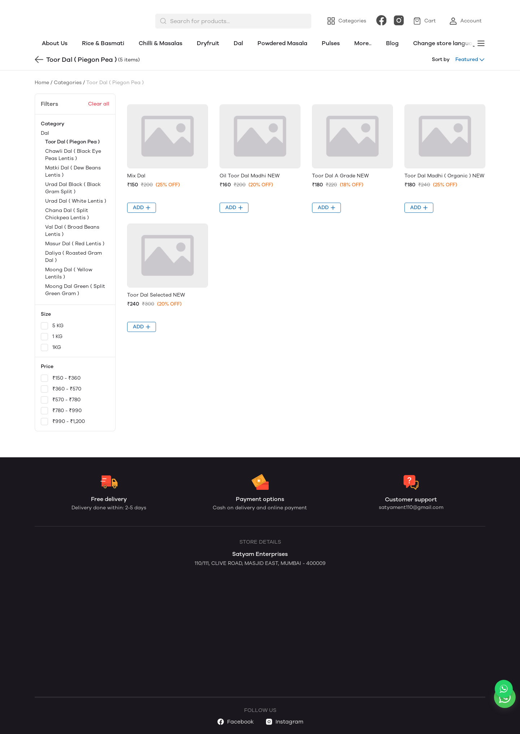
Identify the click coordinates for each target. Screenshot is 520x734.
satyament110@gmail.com (411, 507)
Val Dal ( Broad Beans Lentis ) (72, 230)
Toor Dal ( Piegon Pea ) (72, 142)
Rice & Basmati (103, 43)
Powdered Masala (282, 43)
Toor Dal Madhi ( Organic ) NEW (444, 176)
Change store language (446, 43)
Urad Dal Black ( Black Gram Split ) (73, 188)
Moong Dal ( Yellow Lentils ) (68, 273)
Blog (392, 43)
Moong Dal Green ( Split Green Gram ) (75, 290)
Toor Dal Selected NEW (156, 295)
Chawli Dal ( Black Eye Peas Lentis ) (73, 154)
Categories (68, 82)
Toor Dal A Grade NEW (340, 176)
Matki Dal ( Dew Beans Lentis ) (73, 171)
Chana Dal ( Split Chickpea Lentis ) (67, 214)
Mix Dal (136, 176)
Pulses (331, 43)
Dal (238, 43)
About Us (55, 43)
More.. (363, 43)
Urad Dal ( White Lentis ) (75, 201)
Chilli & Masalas (160, 43)
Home (42, 82)
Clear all (98, 104)
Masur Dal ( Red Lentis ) (74, 244)
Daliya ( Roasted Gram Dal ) (73, 256)
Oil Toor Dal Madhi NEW (250, 176)
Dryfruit (208, 43)
